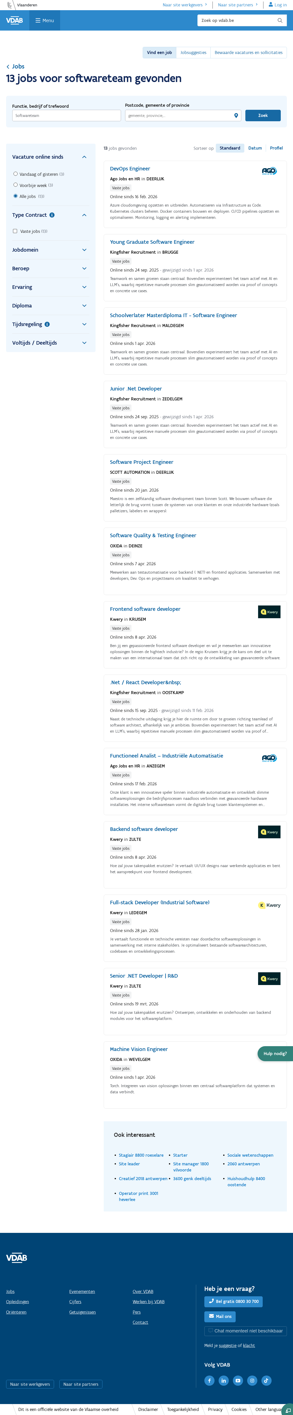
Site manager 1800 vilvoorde (191, 1167)
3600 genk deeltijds (192, 1178)
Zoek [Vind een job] (263, 115)
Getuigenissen (82, 1312)
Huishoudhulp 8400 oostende (246, 1181)
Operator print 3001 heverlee (138, 1196)
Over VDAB (143, 1291)
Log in (281, 5)
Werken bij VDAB (149, 1301)
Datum (255, 148)
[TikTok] (266, 1381)
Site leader (129, 1163)
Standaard (230, 148)
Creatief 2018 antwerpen (143, 1178)
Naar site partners (235, 5)
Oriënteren (16, 1312)
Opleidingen (17, 1301)
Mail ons (224, 1316)
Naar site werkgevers (183, 5)
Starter (180, 1155)
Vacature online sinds (50, 157)
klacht (249, 1345)
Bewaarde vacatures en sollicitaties (249, 52)
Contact (140, 1322)
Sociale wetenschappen (250, 1155)
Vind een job (159, 52)
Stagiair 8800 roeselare (141, 1155)
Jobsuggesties (193, 52)
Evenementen (82, 1291)
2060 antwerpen (244, 1163)
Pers (137, 1312)
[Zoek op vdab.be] (242, 20)
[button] (275, 1053)
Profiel (276, 148)
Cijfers (75, 1301)
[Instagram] (252, 1381)
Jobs (15, 66)
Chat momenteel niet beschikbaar (249, 1330)
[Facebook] (209, 1381)
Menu (48, 20)
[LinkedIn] (224, 1381)
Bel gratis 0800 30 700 (237, 1301)
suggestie (227, 1345)
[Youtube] (238, 1381)
